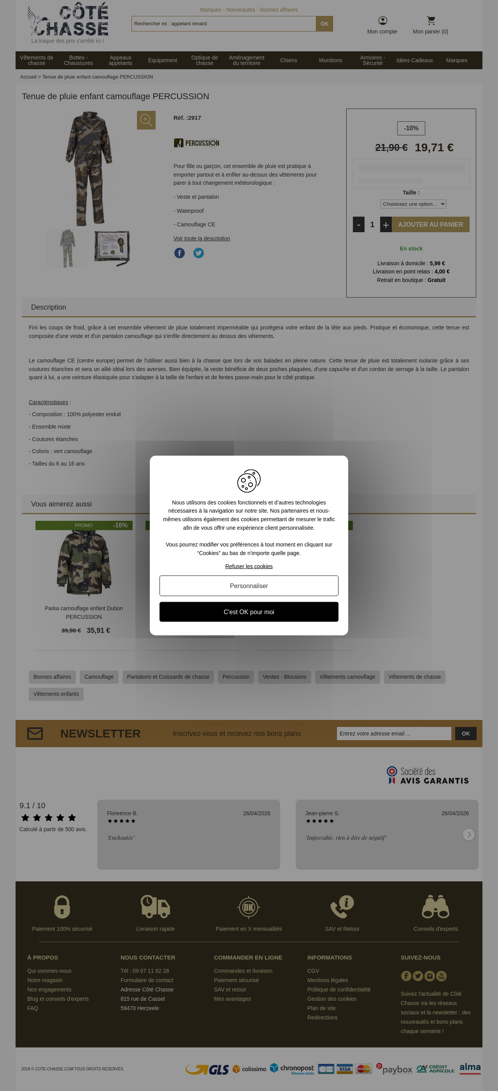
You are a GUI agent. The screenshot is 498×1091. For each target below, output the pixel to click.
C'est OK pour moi (249, 612)
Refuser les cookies (249, 566)
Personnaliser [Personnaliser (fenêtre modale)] (249, 586)
